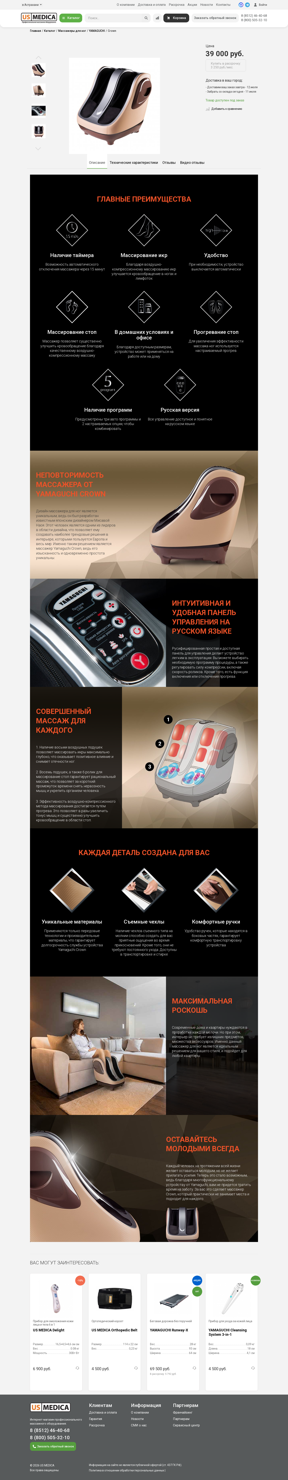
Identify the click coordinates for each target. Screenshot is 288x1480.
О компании (126, 5)
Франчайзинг (182, 1412)
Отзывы (169, 162)
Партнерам (181, 1419)
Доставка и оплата (152, 5)
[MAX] (241, 4)
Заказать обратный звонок (215, 18)
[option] (38, 70)
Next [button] (38, 148)
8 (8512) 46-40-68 (254, 16)
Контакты (223, 5)
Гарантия (95, 1419)
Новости (206, 5)
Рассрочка (176, 5)
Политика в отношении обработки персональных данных (126, 1470)
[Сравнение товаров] (157, 18)
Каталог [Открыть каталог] (71, 18)
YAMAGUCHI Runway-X (169, 1330)
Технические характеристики (134, 162)
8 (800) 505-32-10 (254, 20)
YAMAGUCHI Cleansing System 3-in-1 (228, 1332)
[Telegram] (247, 4)
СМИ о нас (139, 1425)
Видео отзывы (192, 162)
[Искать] (146, 18)
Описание (97, 162)
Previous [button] (38, 58)
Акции (192, 5)
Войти (260, 4)
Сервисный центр (186, 1425)
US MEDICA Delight (48, 1330)
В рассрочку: (163, 1374)
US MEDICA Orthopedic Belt (114, 1330)
